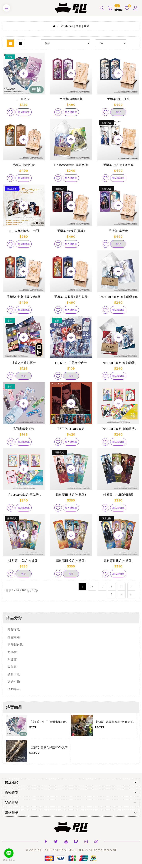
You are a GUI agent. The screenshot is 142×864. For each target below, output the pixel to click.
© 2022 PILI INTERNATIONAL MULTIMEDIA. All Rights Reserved (71, 850)
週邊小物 (14, 681)
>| (131, 594)
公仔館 (12, 667)
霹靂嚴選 (14, 637)
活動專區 (14, 689)
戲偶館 (12, 652)
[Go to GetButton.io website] (9, 860)
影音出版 (14, 674)
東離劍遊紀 (15, 644)
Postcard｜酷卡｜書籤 (75, 26)
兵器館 (12, 659)
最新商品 (14, 630)
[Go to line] (8, 853)
